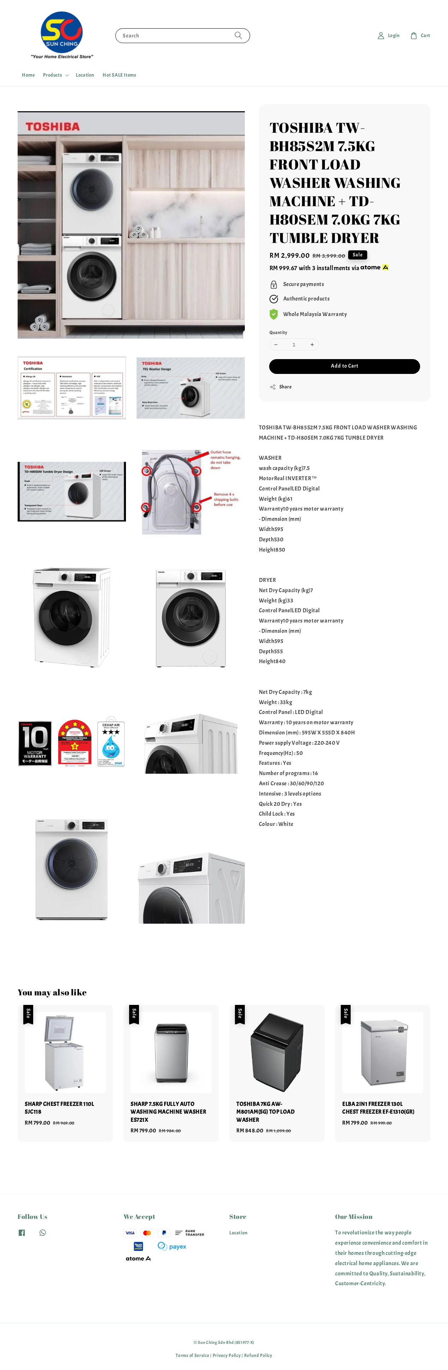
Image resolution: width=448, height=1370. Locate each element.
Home (28, 75)
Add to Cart (344, 366)
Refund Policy (258, 1355)
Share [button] (281, 387)
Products (52, 75)
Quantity (278, 332)
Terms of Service (192, 1355)
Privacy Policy (227, 1355)
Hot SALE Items (119, 75)
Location (85, 75)
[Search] (238, 35)
